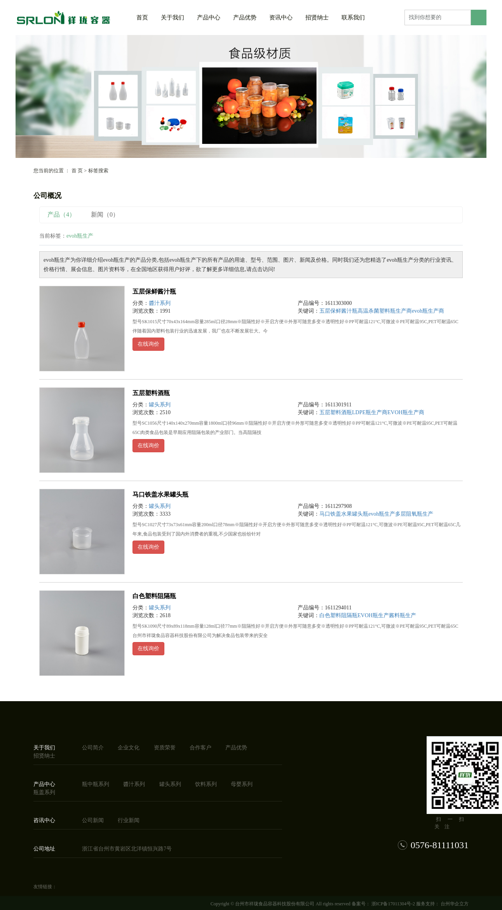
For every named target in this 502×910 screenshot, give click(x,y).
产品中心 (208, 17)
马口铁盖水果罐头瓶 (160, 494)
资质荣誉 (165, 748)
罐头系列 (160, 405)
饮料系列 (206, 784)
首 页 (77, 170)
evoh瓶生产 (381, 514)
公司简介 (93, 748)
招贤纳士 (317, 17)
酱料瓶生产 (402, 615)
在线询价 (148, 344)
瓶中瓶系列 (95, 784)
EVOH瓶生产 (373, 615)
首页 (142, 17)
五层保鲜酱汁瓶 (154, 291)
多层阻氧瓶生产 (414, 514)
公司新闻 (93, 820)
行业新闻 (128, 820)
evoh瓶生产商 (428, 311)
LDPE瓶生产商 (369, 412)
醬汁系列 (160, 303)
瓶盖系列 (44, 792)
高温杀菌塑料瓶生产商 (384, 311)
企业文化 (128, 748)
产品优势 (244, 17)
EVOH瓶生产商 (405, 412)
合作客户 (200, 748)
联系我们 (353, 17)
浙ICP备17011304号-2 (393, 903)
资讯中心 (281, 17)
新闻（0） (105, 214)
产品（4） (61, 214)
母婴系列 (242, 784)
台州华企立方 (454, 903)
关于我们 (172, 17)
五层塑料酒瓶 (151, 393)
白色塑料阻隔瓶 (154, 596)
